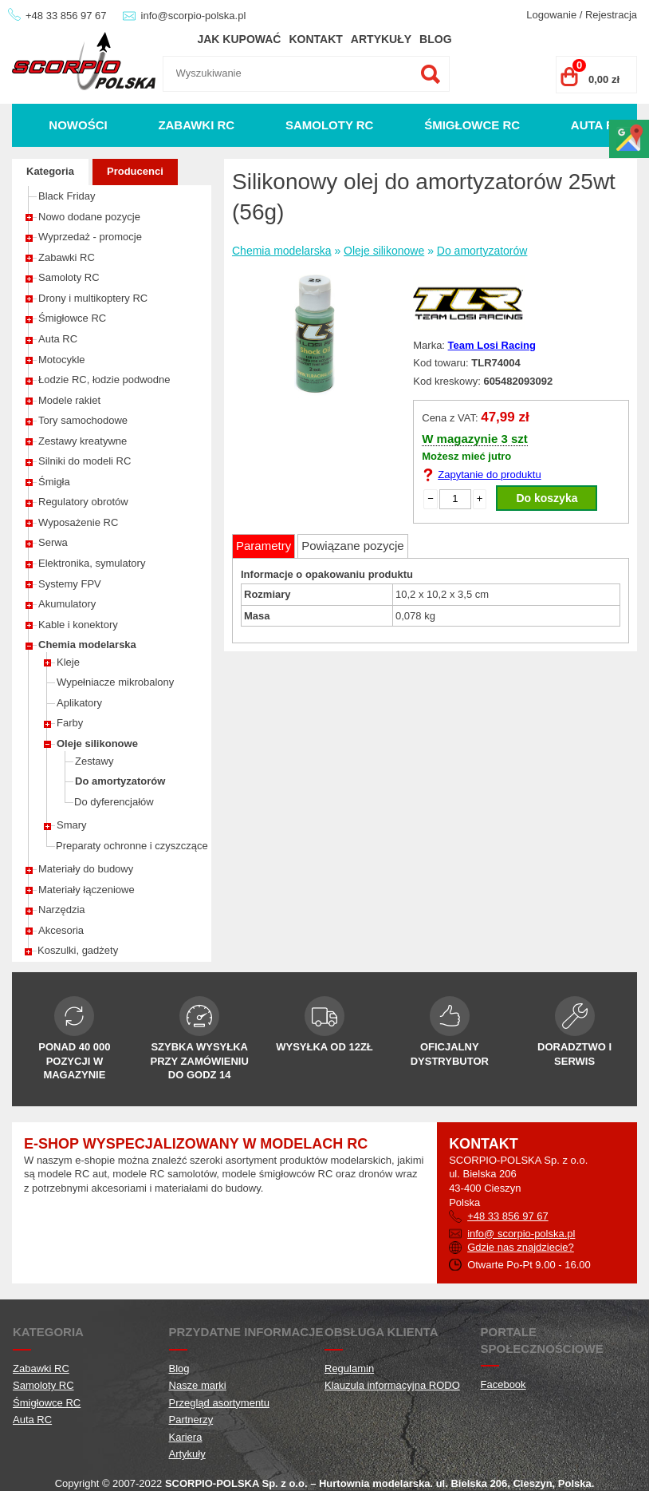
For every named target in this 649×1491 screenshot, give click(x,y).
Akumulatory (67, 604)
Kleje (68, 662)
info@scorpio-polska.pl (193, 16)
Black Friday (67, 196)
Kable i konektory (78, 625)
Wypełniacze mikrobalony (115, 682)
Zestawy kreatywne (82, 441)
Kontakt (315, 39)
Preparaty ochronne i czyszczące (132, 846)
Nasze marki (197, 1385)
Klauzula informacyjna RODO (392, 1385)
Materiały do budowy (85, 869)
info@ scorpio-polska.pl (521, 1234)
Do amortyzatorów (120, 781)
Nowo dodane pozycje (89, 217)
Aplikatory (79, 703)
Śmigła (54, 482)
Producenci (135, 171)
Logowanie (551, 15)
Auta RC (597, 125)
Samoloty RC (329, 125)
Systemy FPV (69, 584)
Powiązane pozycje (352, 545)
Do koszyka (546, 498)
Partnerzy (191, 1420)
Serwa (53, 542)
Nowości (78, 125)
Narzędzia (61, 910)
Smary (72, 825)
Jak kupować (239, 39)
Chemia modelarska (87, 645)
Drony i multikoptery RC (93, 298)
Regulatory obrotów (83, 502)
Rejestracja (611, 15)
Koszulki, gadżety (77, 950)
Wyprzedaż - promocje (90, 237)
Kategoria (50, 171)
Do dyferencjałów (114, 802)
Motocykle (61, 360)
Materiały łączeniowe (86, 890)
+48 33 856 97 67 (66, 16)
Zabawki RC (196, 125)
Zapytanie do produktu (489, 475)
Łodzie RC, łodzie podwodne (104, 380)
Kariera (186, 1437)
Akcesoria (61, 930)
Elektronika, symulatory (91, 563)
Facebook (503, 1384)
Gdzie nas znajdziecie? (520, 1247)
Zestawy (94, 761)
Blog (435, 39)
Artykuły (381, 39)
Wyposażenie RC (78, 522)
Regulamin (349, 1368)
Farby (70, 723)
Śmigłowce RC (472, 125)
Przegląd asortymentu (219, 1403)
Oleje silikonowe (97, 743)
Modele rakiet (69, 400)
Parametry (263, 545)
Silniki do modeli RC (84, 461)
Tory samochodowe (83, 420)
